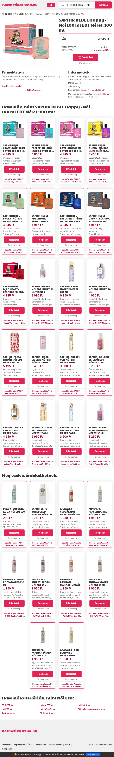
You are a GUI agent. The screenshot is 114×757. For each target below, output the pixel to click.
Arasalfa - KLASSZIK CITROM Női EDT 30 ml (99, 511)
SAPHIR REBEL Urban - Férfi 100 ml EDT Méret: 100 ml (99, 220)
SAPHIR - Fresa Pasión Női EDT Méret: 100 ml (12, 359)
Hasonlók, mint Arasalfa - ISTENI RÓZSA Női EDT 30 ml (14, 616)
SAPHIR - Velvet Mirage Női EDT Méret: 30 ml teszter (98, 432)
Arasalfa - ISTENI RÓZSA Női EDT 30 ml (14, 582)
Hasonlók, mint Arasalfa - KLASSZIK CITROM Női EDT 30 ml (99, 545)
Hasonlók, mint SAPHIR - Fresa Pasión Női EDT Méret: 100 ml (14, 393)
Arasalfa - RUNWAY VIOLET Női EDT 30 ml (98, 582)
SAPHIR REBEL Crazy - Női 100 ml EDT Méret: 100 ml (14, 147)
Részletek (14, 169)
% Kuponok (7, 749)
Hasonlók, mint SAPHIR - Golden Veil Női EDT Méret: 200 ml (42, 464)
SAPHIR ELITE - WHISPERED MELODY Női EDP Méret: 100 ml (42, 513)
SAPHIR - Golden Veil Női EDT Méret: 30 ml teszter (99, 361)
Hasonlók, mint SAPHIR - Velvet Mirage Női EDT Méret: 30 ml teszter (99, 464)
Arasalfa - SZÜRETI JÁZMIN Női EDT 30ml (41, 582)
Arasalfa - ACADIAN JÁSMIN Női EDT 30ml (42, 652)
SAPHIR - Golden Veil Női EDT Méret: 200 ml (42, 430)
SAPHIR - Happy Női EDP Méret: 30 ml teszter (42, 289)
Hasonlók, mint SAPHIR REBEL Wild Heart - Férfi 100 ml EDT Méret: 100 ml (14, 323)
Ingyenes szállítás (101, 50)
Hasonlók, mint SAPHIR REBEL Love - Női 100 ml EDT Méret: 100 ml (71, 182)
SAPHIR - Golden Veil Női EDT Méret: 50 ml (13, 430)
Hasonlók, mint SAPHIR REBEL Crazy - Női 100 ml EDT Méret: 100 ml (14, 182)
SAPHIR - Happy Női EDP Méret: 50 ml (100, 289)
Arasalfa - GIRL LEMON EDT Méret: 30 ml (69, 652)
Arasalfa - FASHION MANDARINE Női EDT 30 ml (70, 583)
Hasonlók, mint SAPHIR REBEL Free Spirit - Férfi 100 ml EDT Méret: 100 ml (71, 252)
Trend (67, 745)
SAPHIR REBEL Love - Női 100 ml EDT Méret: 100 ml (71, 147)
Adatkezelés (41, 745)
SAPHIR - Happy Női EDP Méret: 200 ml (69, 289)
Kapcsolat (6, 745)
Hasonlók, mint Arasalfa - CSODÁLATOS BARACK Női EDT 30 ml (71, 545)
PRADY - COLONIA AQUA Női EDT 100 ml (14, 511)
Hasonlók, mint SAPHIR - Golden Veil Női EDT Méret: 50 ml (14, 464)
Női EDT (102, 90)
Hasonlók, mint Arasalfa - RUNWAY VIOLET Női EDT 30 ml (99, 616)
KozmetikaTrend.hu (19, 4)
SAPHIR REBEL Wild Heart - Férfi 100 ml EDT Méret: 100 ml (13, 291)
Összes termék (55, 745)
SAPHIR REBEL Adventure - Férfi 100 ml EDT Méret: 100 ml (42, 220)
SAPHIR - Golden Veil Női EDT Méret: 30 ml (70, 359)
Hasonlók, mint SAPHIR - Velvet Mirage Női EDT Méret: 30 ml (71, 464)
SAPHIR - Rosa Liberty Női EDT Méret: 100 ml (41, 359)
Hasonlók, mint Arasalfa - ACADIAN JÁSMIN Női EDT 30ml (42, 686)
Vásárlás (85, 57)
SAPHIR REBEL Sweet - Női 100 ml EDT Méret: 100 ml (14, 220)
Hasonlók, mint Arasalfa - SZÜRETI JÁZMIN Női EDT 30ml (42, 616)
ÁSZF (30, 745)
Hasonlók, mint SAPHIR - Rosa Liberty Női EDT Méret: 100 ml (42, 393)
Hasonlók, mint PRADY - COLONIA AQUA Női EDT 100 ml (14, 545)
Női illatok (92, 90)
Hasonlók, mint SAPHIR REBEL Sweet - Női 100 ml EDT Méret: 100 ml (14, 252)
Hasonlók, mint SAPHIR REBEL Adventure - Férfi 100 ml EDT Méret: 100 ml (42, 252)
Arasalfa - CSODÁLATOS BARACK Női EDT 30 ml (70, 513)
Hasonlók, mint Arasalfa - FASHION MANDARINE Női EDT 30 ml (71, 616)
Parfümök (82, 90)
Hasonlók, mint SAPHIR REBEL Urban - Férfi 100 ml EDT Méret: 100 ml (99, 252)
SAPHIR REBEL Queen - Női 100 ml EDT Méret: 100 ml (99, 149)
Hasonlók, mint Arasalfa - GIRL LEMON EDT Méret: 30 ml (71, 686)
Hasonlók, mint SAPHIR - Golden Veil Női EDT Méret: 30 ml (71, 393)
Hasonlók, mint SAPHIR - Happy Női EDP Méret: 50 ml (99, 323)
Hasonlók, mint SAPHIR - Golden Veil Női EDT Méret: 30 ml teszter (99, 393)
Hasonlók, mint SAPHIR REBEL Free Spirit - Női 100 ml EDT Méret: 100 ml (42, 182)
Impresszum (19, 745)
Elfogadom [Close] (93, 754)
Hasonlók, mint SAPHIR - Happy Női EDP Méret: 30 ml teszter (42, 323)
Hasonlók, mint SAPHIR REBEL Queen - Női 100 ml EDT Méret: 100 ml (99, 182)
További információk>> (12, 86)
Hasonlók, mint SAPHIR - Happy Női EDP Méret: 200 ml (71, 323)
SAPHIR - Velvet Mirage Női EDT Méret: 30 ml (69, 430)
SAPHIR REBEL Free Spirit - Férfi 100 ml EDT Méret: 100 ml (71, 220)
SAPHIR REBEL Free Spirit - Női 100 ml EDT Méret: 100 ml (42, 149)
